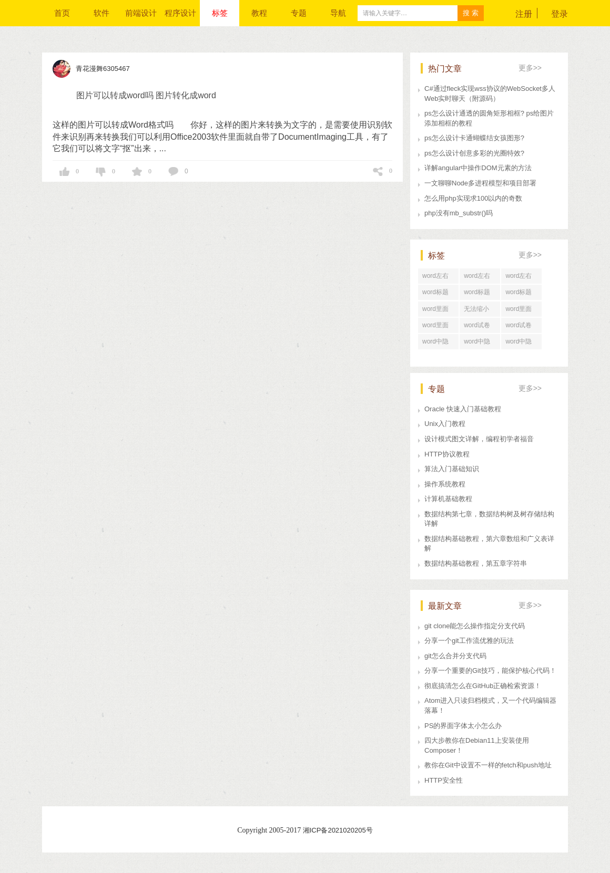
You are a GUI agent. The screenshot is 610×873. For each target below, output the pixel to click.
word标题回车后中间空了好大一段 (521, 294)
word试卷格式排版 (518, 327)
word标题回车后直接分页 (479, 294)
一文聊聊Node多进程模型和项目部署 (480, 183)
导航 (338, 12)
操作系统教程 (444, 484)
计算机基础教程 (448, 499)
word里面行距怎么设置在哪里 (438, 327)
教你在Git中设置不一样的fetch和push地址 (488, 765)
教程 (259, 12)
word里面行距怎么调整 (438, 311)
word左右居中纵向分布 (438, 278)
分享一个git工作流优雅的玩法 (469, 641)
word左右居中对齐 (477, 278)
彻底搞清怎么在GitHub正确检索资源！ (482, 686)
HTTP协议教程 (447, 454)
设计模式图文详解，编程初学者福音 (479, 439)
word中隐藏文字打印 (438, 343)
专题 (299, 12)
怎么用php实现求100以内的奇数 (473, 198)
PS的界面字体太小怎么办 (463, 726)
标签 (220, 12)
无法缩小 (476, 309)
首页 (62, 12)
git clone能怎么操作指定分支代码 (474, 626)
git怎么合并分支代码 (455, 656)
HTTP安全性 (443, 780)
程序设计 (180, 12)
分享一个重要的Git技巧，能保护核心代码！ (490, 670)
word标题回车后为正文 (438, 294)
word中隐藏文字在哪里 (521, 343)
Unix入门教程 (444, 424)
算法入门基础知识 (451, 469)
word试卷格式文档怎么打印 (479, 327)
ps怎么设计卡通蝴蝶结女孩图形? (474, 138)
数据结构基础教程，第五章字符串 (475, 563)
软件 (101, 12)
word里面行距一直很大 (521, 311)
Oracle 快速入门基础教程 (462, 409)
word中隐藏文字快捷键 (479, 343)
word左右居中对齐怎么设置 (521, 278)
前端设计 (141, 12)
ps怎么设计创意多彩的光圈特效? (474, 153)
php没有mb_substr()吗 (458, 213)
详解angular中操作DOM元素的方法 (478, 168)
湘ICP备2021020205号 (338, 830)
